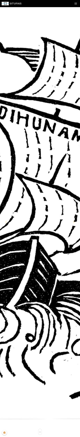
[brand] (11, 3)
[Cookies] (4, 432)
